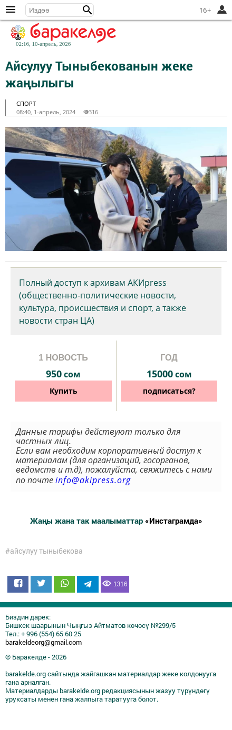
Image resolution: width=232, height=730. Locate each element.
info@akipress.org (93, 480)
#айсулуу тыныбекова (44, 551)
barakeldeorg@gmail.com (43, 642)
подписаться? (169, 391)
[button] (87, 10)
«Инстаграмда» (173, 520)
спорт (26, 103)
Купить (64, 391)
